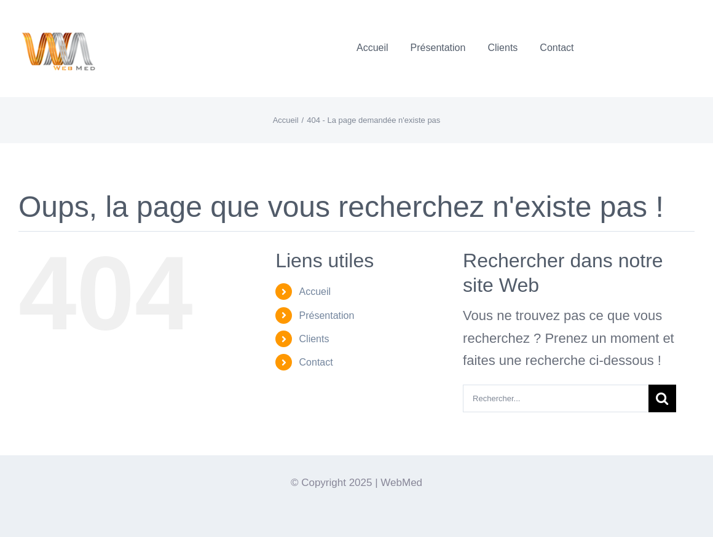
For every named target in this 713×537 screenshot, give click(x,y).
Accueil (315, 291)
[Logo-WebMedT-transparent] (57, 15)
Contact (316, 362)
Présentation (327, 315)
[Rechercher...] (555, 398)
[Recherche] (662, 398)
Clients (314, 339)
